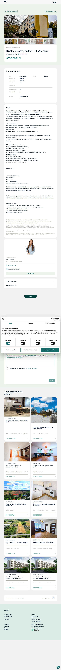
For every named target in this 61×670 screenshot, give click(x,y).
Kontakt (6, 629)
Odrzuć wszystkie (11, 350)
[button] (55, 26)
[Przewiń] (27, 472)
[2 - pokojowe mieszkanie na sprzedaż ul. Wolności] (44, 499)
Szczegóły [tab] (30, 323)
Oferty (33, 614)
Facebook (6, 619)
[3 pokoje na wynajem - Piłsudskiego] (44, 537)
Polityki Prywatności (32, 368)
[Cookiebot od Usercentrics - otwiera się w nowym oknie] (52, 319)
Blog (5, 628)
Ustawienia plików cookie (30, 350)
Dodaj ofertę (35, 616)
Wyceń (33, 618)
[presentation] (17, 373)
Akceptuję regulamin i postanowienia (23, 368)
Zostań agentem (36, 619)
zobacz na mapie (23, 54)
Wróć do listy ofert (11, 11)
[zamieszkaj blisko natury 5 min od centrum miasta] (44, 419)
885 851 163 (11, 265)
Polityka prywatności (37, 624)
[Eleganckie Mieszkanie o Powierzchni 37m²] (17, 419)
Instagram (7, 618)
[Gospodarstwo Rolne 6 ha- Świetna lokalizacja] (17, 499)
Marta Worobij (10, 259)
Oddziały (6, 626)
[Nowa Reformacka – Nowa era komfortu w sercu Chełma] (17, 573)
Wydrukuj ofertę (51, 11)
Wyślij (52, 380)
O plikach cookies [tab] (50, 323)
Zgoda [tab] (10, 323)
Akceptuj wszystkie (50, 350)
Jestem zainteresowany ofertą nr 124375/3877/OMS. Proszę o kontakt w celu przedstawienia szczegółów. (30, 360)
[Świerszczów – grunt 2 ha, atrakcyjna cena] (17, 537)
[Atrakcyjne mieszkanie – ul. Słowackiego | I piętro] (17, 460)
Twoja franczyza (36, 621)
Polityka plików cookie (38, 626)
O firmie (6, 624)
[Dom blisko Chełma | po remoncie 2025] (44, 460)
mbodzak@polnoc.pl (12, 269)
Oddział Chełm (30, 273)
